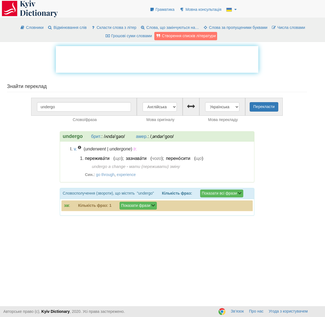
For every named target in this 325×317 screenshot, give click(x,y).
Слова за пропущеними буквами (235, 27)
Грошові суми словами (128, 36)
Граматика (162, 9)
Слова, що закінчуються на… (169, 27)
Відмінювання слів (67, 27)
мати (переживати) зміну (154, 166)
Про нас (256, 311)
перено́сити (178, 158)
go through (105, 174)
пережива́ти (97, 158)
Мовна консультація (200, 9)
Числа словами (288, 27)
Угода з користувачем (288, 311)
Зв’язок (237, 311)
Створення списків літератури (186, 36)
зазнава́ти (136, 158)
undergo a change (109, 166)
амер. (142, 136)
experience (126, 174)
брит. (96, 136)
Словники (32, 27)
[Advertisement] (157, 58)
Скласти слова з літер (114, 27)
